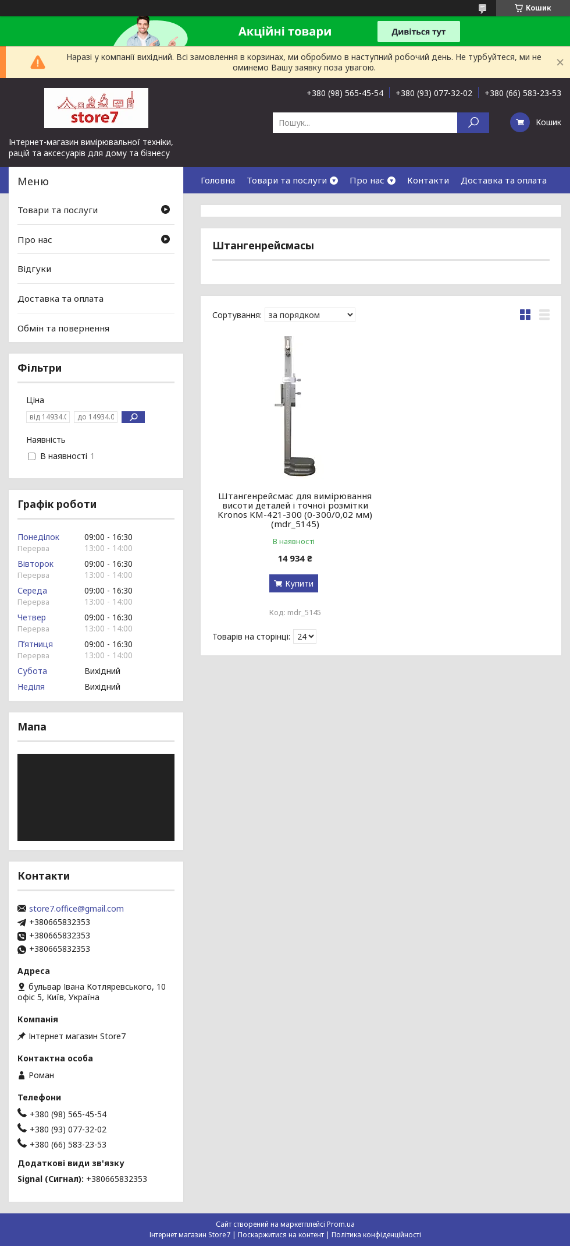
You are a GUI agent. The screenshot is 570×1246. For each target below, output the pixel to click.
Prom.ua (341, 1224)
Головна (218, 180)
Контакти (428, 180)
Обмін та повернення (63, 327)
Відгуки (34, 268)
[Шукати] (473, 122)
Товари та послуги (287, 180)
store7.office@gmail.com (76, 908)
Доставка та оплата (504, 180)
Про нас (367, 180)
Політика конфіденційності (376, 1235)
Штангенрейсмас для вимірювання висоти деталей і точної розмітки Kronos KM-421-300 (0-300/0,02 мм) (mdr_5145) (295, 509)
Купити (299, 583)
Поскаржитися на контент (281, 1235)
